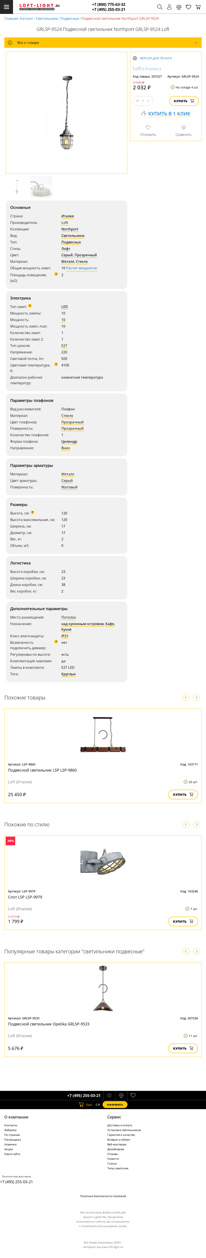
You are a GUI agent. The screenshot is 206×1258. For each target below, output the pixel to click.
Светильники (47, 18)
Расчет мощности (81, 268)
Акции (8, 1149)
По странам (12, 1135)
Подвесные (69, 18)
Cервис (114, 1117)
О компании (16, 1117)
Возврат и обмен (118, 1140)
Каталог (27, 18)
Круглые (68, 674)
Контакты (10, 1125)
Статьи (112, 1163)
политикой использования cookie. (104, 1226)
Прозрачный (86, 255)
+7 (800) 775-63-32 (108, 4)
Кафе (109, 623)
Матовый (69, 487)
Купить (184, 101)
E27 (64, 345)
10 (63, 319)
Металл (67, 261)
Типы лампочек (118, 1168)
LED (64, 306)
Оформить (115, 1104)
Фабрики (10, 1130)
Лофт (65, 248)
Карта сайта (12, 1154)
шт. (85, 1104)
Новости (113, 1159)
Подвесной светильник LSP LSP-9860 (42, 770)
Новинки (10, 1144)
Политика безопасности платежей (103, 1196)
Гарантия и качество (121, 1135)
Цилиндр (69, 441)
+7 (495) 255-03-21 (108, 9)
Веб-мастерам (116, 1144)
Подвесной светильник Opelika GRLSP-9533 (48, 1024)
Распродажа (12, 1140)
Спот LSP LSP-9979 (25, 897)
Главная (11, 18)
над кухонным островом (82, 623)
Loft (64, 222)
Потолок (68, 617)
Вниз (65, 448)
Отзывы (112, 1154)
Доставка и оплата (119, 1125)
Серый (67, 255)
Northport (69, 229)
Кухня (66, 629)
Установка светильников (124, 1130)
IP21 (65, 636)
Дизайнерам (115, 1149)
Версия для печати (156, 58)
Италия (67, 216)
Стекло (82, 261)
